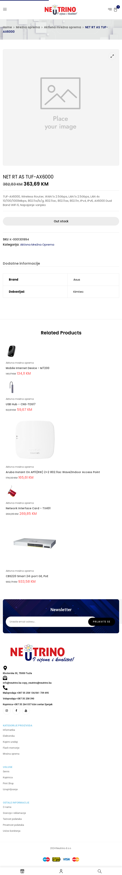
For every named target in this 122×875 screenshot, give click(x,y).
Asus (76, 280)
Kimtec (78, 292)
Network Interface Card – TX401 (28, 508)
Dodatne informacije (21, 263)
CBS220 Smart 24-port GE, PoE (27, 576)
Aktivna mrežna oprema (62, 27)
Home (7, 27)
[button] (115, 9)
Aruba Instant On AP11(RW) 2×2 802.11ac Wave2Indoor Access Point (53, 472)
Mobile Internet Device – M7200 (27, 368)
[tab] (21, 264)
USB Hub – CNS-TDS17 (21, 404)
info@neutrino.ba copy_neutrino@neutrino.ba (27, 683)
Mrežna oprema (28, 27)
